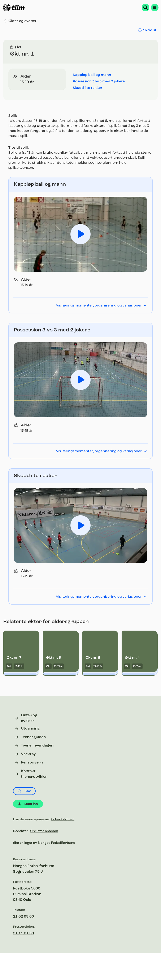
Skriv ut (147, 30)
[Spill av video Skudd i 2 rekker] (80, 525)
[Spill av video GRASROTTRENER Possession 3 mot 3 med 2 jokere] (80, 380)
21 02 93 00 (23, 917)
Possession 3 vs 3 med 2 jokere (99, 81)
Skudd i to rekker (87, 88)
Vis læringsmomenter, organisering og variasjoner (101, 305)
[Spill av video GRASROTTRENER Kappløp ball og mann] (80, 234)
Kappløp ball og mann (92, 75)
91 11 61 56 (23, 933)
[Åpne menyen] (154, 7)
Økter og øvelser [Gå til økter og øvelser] (19, 21)
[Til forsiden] (14, 7)
